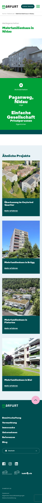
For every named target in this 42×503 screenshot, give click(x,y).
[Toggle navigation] (38, 6)
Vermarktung (9, 423)
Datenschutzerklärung (9, 498)
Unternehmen (9, 432)
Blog (4, 442)
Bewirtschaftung (11, 418)
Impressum (5, 493)
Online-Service (27, 6)
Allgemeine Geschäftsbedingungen (13, 495)
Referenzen (8, 437)
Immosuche (8, 427)
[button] (21, 450)
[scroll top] (35, 400)
